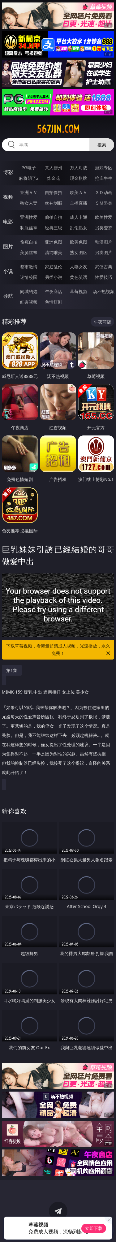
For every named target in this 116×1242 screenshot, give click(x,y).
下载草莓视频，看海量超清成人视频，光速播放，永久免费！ (58, 650)
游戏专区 (103, 168)
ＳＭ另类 (103, 203)
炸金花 (53, 178)
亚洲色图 (53, 242)
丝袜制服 (53, 203)
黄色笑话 (78, 277)
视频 (8, 196)
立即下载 (93, 1228)
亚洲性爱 (28, 217)
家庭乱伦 (53, 267)
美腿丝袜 (28, 252)
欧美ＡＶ (78, 192)
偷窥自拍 (28, 242)
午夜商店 (53, 291)
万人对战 (78, 168)
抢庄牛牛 (103, 178)
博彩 (8, 172)
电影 (8, 221)
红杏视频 (28, 302)
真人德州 (53, 168)
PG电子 (28, 168)
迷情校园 (28, 277)
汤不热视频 (103, 291)
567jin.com (58, 129)
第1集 (11, 670)
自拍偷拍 (53, 192)
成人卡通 (78, 217)
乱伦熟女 (78, 228)
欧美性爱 (103, 217)
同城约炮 (28, 291)
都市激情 (28, 267)
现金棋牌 (78, 178)
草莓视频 (78, 291)
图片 (8, 246)
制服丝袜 (28, 228)
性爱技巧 (103, 277)
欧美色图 (78, 242)
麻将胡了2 (29, 178)
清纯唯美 (53, 252)
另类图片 (103, 252)
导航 (8, 295)
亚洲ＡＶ (28, 192)
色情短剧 (53, 302)
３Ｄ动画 (103, 192)
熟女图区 (78, 252)
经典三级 (53, 228)
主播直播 (78, 203)
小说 (8, 271)
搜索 (101, 145)
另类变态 (103, 228)
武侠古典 (103, 267)
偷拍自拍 (53, 217)
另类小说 (53, 277)
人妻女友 (78, 267)
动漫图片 (103, 242)
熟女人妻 (28, 203)
